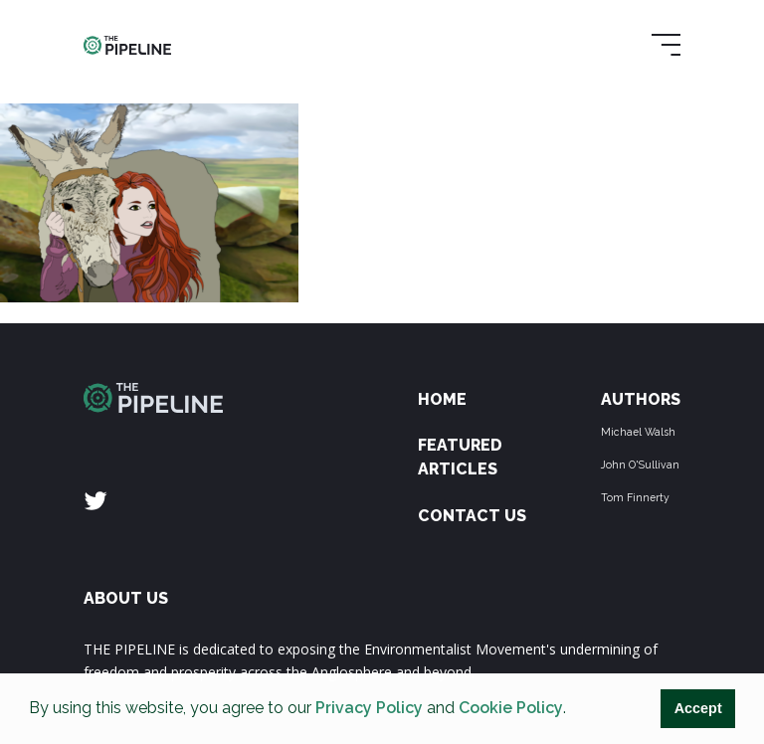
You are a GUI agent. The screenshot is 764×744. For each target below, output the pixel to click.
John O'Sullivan (640, 464)
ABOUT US (126, 598)
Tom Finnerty (635, 497)
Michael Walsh (638, 432)
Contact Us (472, 515)
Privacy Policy (369, 707)
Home (442, 399)
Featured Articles (460, 457)
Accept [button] (698, 708)
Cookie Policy (511, 707)
